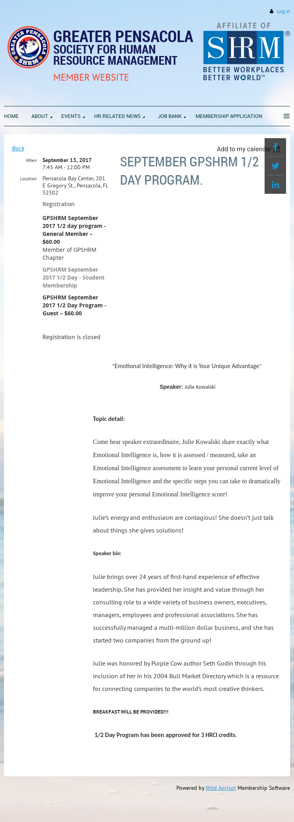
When (31, 160)
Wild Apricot (221, 787)
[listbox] (249, 149)
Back (18, 148)
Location (28, 178)
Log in (283, 11)
